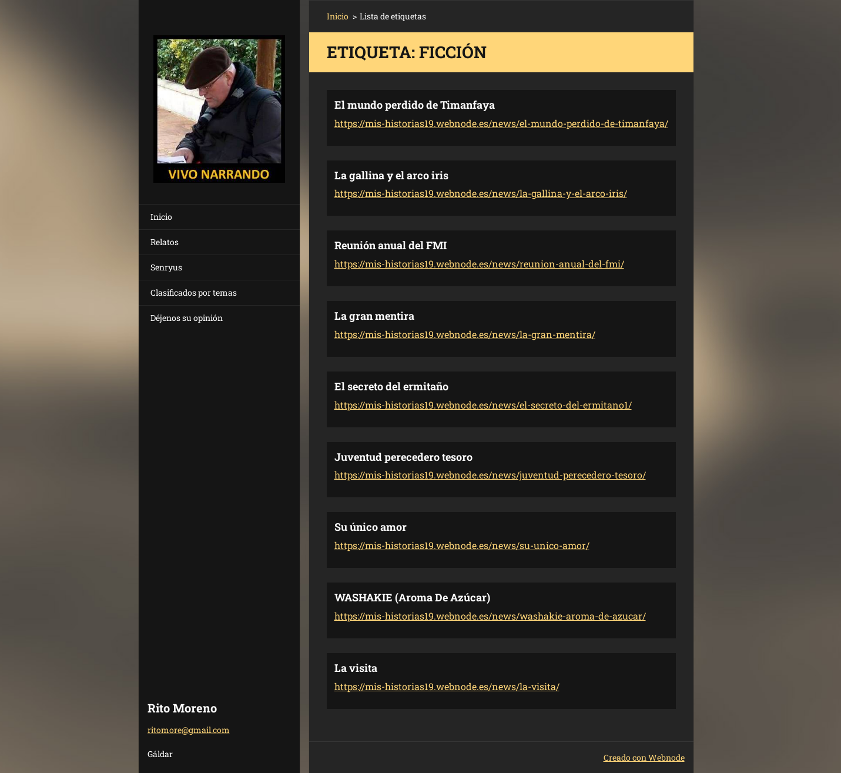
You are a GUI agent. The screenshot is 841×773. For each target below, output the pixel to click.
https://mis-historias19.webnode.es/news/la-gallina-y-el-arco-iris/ (480, 193)
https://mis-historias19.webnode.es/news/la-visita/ (446, 686)
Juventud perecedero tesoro (403, 457)
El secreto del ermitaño (391, 386)
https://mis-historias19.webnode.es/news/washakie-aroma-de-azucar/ (490, 616)
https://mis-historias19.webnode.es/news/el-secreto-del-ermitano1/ (483, 405)
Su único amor (370, 527)
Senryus (166, 267)
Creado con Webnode (644, 757)
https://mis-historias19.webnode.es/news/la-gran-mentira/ (464, 334)
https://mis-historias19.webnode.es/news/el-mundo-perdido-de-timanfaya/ (501, 123)
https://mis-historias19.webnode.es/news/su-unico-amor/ (461, 545)
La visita (355, 668)
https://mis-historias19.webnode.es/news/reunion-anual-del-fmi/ (479, 263)
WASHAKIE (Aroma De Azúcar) (412, 597)
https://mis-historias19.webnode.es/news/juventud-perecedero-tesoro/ (490, 475)
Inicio (161, 216)
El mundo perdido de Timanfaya (414, 105)
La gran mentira (374, 316)
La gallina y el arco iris (391, 175)
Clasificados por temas (193, 292)
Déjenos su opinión (186, 317)
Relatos (164, 241)
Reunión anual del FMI (390, 245)
